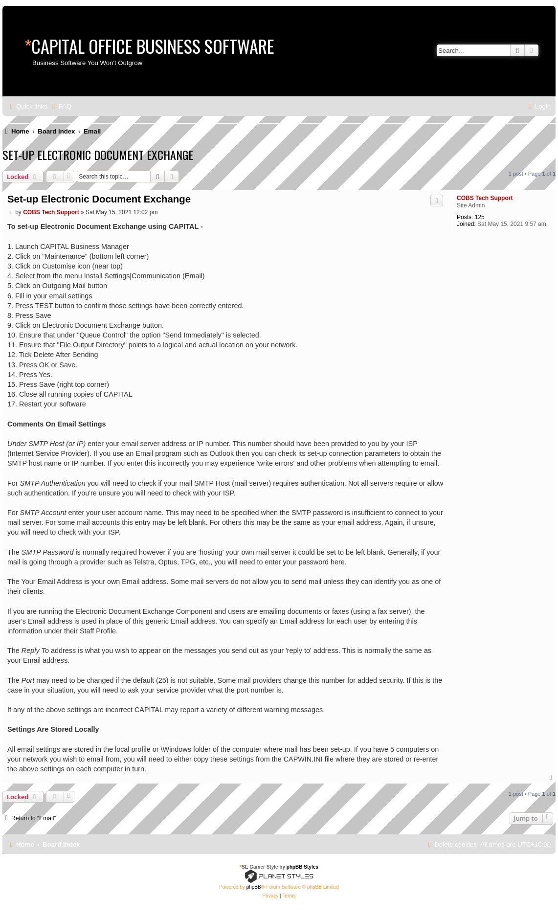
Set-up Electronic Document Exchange (97, 154)
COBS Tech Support (485, 198)
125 (480, 217)
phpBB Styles (302, 867)
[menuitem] (60, 106)
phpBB (253, 887)
